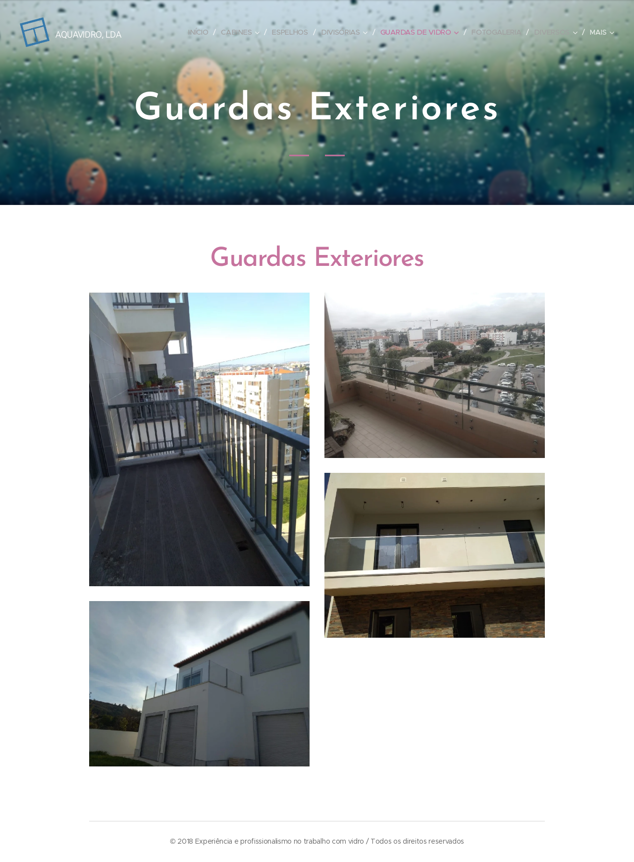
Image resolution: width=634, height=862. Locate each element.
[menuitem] (202, 32)
